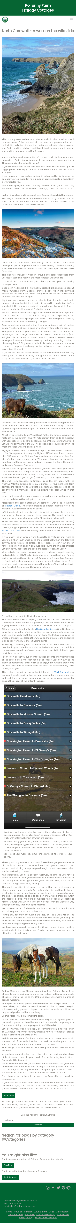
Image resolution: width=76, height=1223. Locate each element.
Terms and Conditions (46, 1217)
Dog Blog (8, 1165)
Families (28, 1211)
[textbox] (38, 8)
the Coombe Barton (46, 629)
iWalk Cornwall (62, 672)
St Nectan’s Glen (11, 530)
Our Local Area (15, 1214)
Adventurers (40, 1211)
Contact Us (63, 1214)
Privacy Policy (25, 1217)
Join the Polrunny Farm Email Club (38, 1115)
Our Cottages (63, 1211)
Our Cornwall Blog (45, 1214)
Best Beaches (10, 1177)
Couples (18, 1211)
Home (9, 1211)
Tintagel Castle (12, 505)
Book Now (29, 1214)
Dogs (51, 1211)
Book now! (8, 1095)
